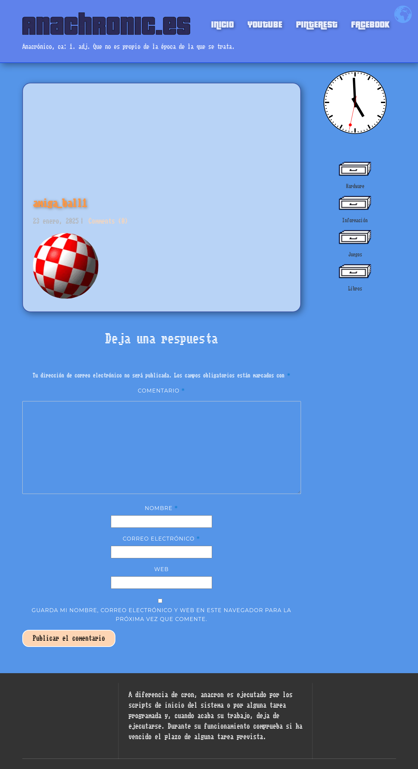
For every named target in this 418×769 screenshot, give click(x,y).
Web (161, 569)
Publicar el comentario (69, 638)
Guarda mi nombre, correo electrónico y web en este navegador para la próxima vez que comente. (161, 614)
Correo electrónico (161, 538)
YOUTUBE (265, 24)
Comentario (161, 390)
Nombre (161, 508)
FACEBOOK (370, 24)
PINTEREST (316, 24)
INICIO (222, 24)
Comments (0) (106, 221)
